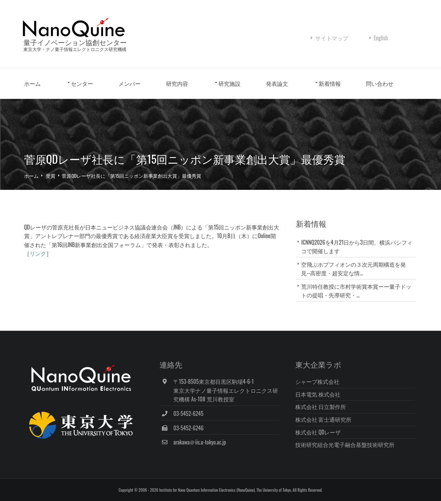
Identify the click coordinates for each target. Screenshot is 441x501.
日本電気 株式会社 (319, 394)
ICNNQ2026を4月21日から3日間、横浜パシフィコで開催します (357, 246)
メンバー (130, 84)
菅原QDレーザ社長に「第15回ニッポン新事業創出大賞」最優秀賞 (132, 176)
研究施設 (230, 84)
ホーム (32, 84)
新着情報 (330, 84)
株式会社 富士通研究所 (325, 419)
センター (82, 84)
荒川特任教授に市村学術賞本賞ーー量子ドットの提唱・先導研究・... (357, 291)
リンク (38, 254)
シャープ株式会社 (319, 381)
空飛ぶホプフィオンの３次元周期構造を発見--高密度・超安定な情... (354, 268)
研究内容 (177, 84)
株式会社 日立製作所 (322, 406)
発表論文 (277, 84)
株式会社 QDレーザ (320, 432)
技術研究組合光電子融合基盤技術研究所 (346, 444)
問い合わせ (380, 84)
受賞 (51, 176)
